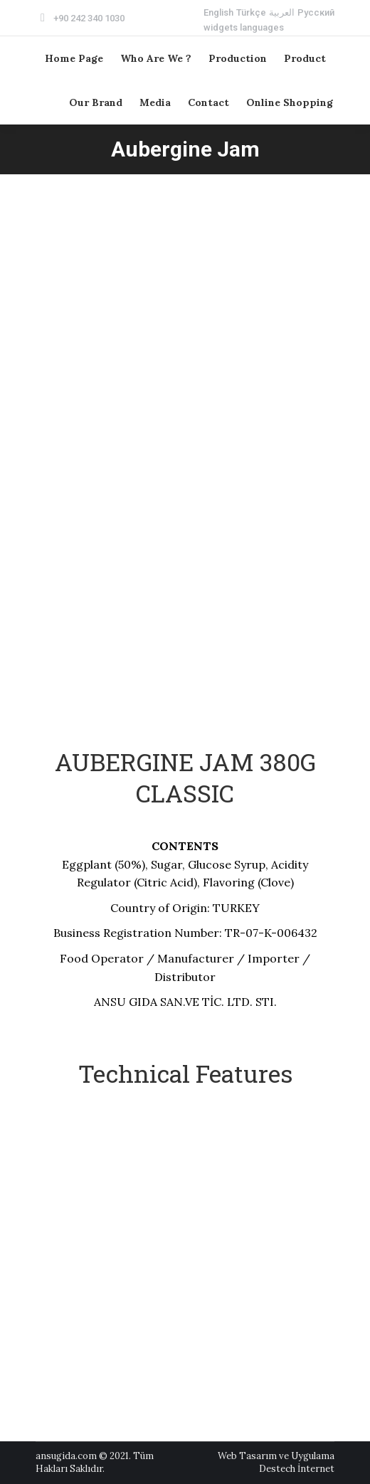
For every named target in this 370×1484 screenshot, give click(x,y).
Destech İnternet (296, 1469)
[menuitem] (218, 12)
